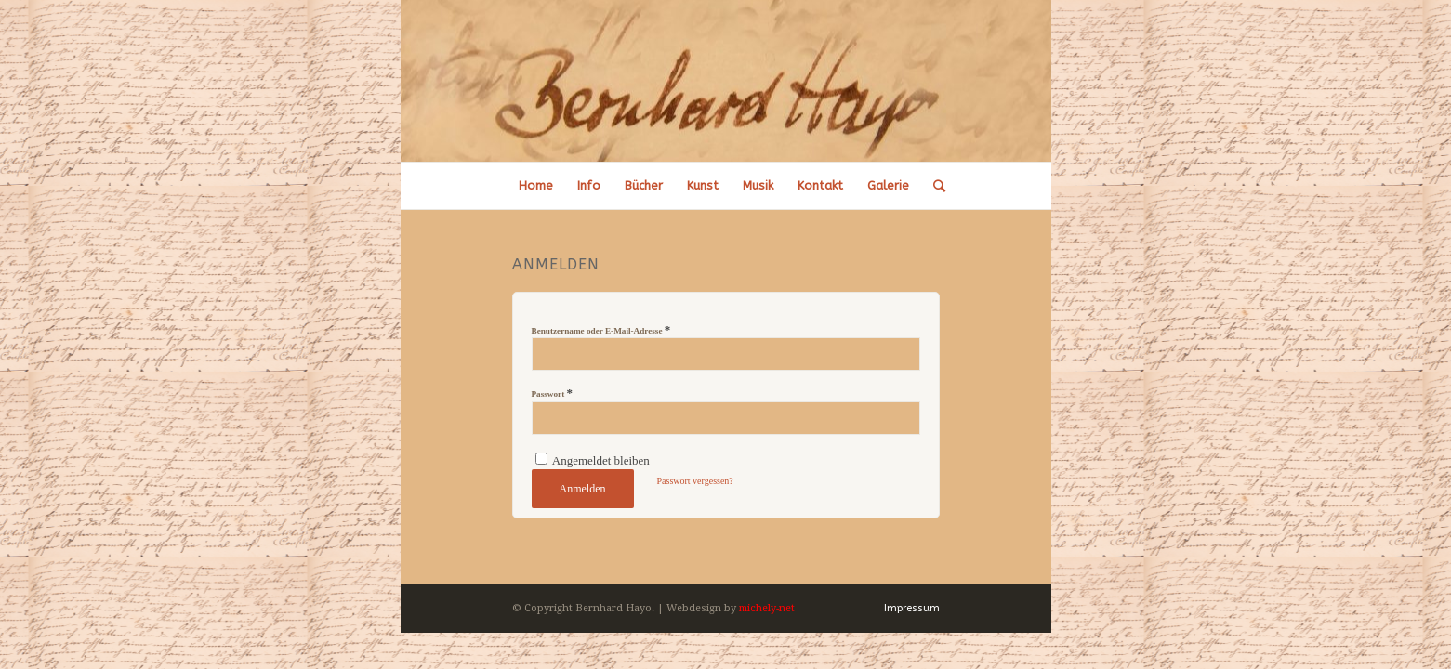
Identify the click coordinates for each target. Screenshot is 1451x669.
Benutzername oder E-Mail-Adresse (601, 329)
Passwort (553, 393)
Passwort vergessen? (695, 481)
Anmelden (583, 488)
